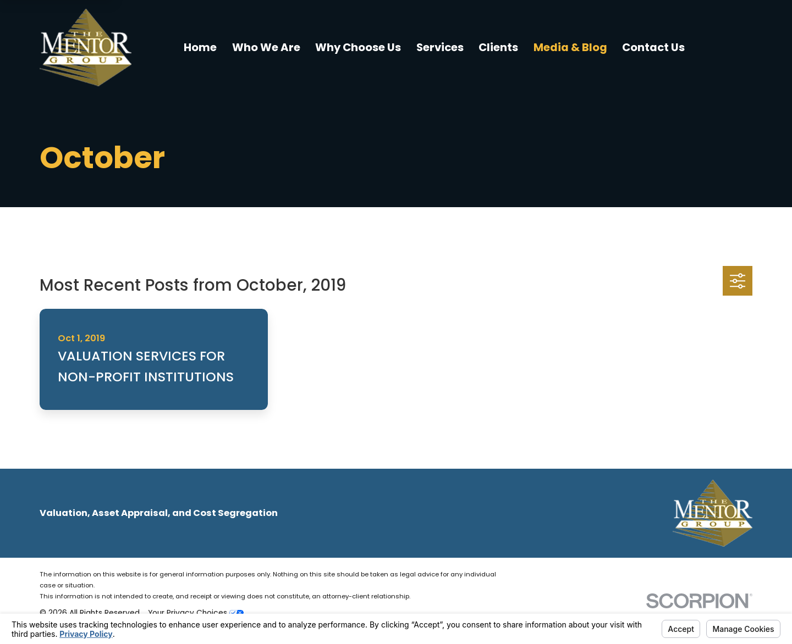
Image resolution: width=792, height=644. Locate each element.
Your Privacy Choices (196, 613)
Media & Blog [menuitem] (570, 47)
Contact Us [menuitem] (653, 47)
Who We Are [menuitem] (266, 47)
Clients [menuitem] (498, 47)
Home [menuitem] (200, 47)
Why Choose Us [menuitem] (358, 47)
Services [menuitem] (440, 47)
